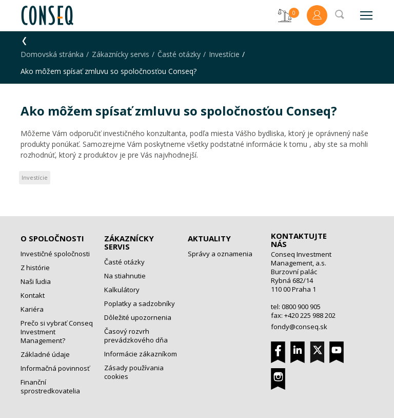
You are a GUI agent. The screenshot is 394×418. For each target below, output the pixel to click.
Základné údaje (45, 354)
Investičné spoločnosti (55, 253)
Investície (224, 54)
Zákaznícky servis (120, 54)
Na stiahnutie (125, 275)
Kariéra (32, 309)
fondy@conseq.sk (299, 326)
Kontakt (33, 295)
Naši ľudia (36, 281)
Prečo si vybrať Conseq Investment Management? (57, 331)
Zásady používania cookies (134, 372)
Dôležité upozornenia (137, 317)
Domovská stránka (52, 54)
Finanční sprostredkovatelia (50, 386)
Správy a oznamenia (220, 253)
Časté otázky (179, 54)
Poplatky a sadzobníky (139, 303)
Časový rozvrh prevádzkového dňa (136, 336)
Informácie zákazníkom (140, 353)
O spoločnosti (52, 238)
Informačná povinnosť (55, 368)
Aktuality (209, 238)
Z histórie (35, 267)
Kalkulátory (122, 289)
